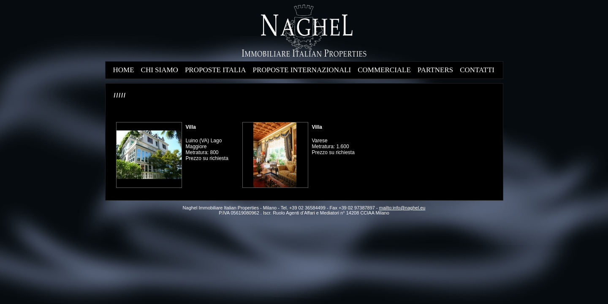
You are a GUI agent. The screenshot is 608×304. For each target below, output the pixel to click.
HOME (123, 70)
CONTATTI (477, 70)
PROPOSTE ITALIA (215, 70)
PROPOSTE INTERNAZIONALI (301, 70)
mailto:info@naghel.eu (402, 207)
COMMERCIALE (384, 70)
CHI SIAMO (159, 70)
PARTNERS (435, 70)
